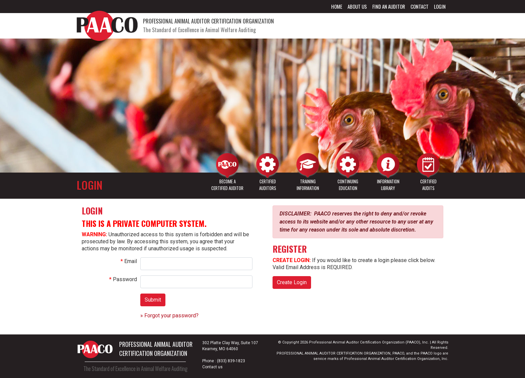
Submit (153, 300)
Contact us (212, 367)
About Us (357, 6)
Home (336, 6)
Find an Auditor (388, 6)
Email (130, 261)
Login (440, 6)
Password (125, 279)
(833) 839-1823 (231, 361)
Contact (419, 6)
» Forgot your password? (169, 315)
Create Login (292, 282)
